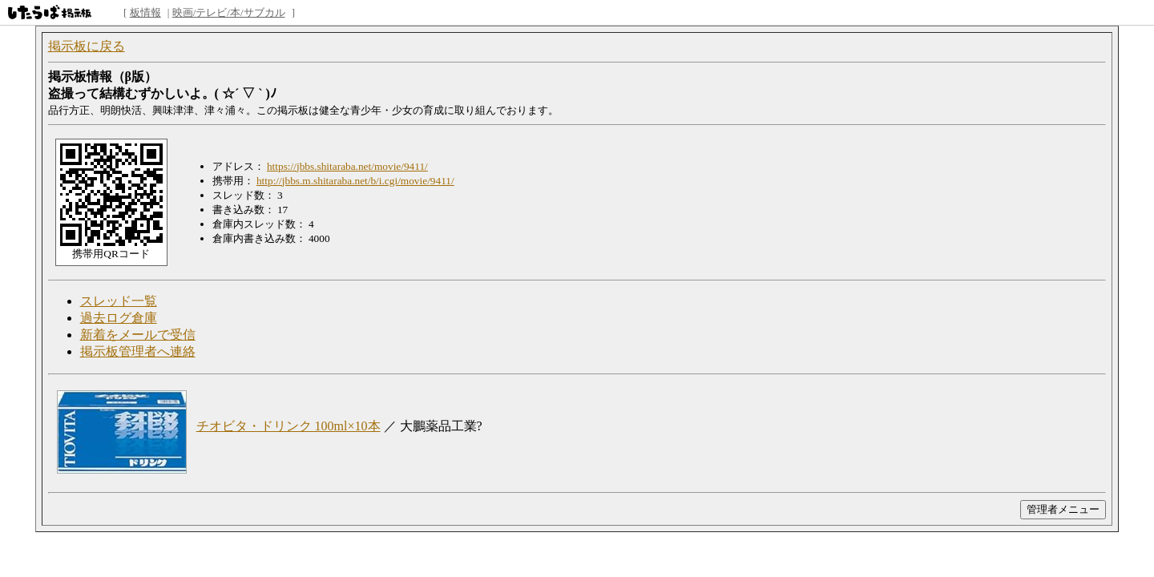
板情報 (145, 12)
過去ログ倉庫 (118, 318)
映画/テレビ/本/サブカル (228, 12)
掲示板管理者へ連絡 (138, 351)
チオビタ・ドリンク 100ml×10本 (288, 426)
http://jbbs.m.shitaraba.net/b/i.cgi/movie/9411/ (355, 181)
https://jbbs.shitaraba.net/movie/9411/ (347, 166)
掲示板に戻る (86, 46)
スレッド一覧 (118, 301)
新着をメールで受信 (138, 334)
